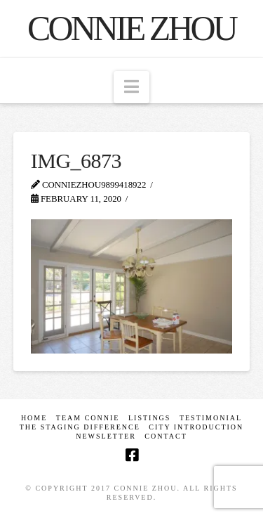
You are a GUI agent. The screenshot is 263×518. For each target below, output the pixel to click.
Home (34, 418)
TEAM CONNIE (88, 418)
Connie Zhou (131, 28)
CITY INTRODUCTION (196, 427)
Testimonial (211, 418)
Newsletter (106, 436)
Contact (165, 436)
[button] (131, 87)
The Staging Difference (80, 427)
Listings (149, 418)
